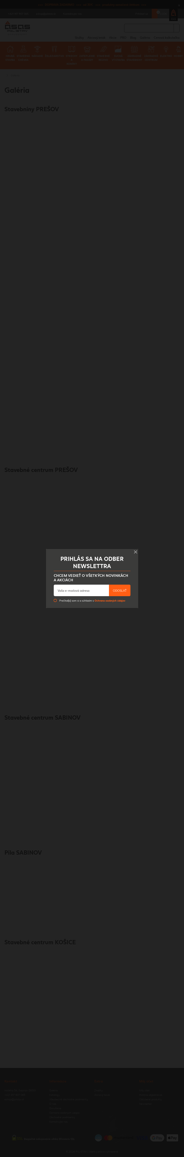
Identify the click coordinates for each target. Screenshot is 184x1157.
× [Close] (135, 551)
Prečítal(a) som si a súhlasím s (92, 600)
